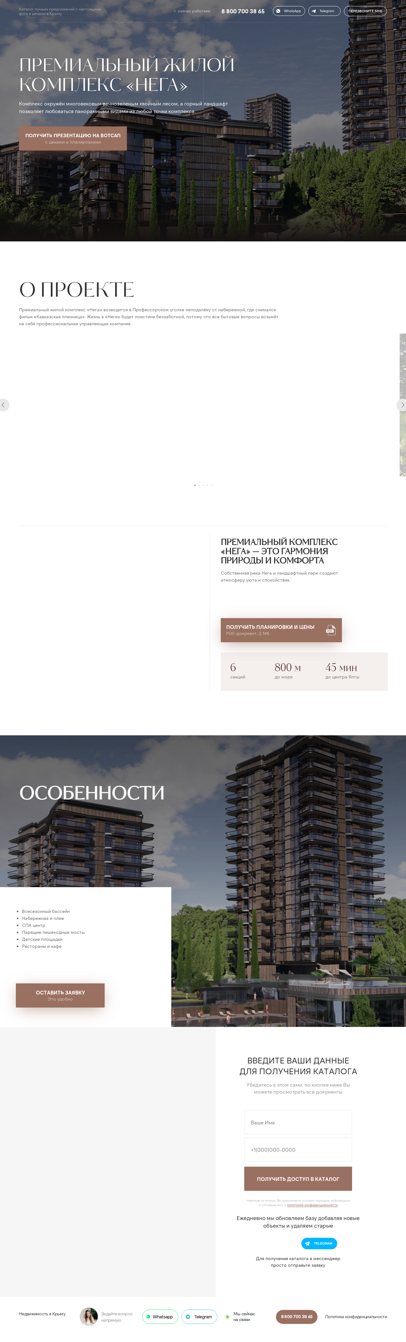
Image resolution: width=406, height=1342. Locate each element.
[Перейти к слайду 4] (207, 485)
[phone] (298, 1149)
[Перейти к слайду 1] (194, 485)
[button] (324, 11)
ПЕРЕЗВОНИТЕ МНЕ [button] (365, 11)
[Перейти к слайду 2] (199, 485)
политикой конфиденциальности (312, 1205)
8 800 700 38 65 (243, 11)
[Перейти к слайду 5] (211, 485)
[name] (298, 1122)
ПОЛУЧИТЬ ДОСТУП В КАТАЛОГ (298, 1179)
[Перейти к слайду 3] (203, 485)
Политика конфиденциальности (356, 1316)
